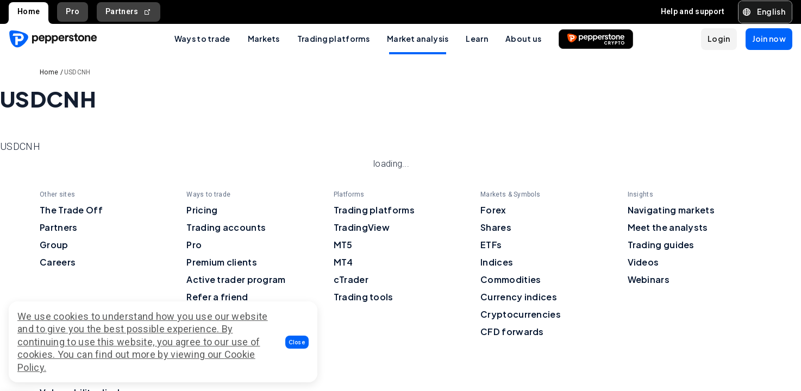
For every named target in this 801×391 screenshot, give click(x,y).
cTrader (351, 279)
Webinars (648, 279)
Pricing (201, 210)
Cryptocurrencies (520, 314)
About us (523, 38)
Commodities (510, 279)
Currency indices (518, 296)
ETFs (491, 244)
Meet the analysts (668, 227)
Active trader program (235, 279)
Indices (496, 262)
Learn (477, 38)
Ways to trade (202, 38)
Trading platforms (333, 38)
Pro (72, 11)
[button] (297, 342)
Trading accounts (226, 227)
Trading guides (661, 244)
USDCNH (77, 72)
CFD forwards (512, 331)
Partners (128, 11)
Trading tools (363, 296)
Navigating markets (671, 210)
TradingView (362, 227)
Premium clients (221, 262)
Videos (643, 262)
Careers (58, 262)
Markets (264, 38)
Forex (493, 210)
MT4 (343, 262)
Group (54, 244)
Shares (495, 227)
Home (28, 11)
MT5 (343, 244)
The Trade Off (71, 210)
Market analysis (418, 38)
